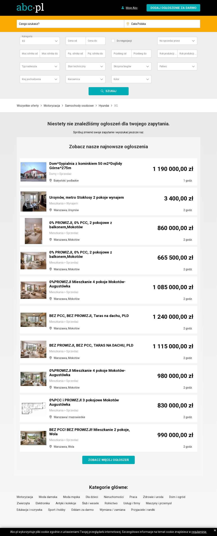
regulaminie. (199, 531)
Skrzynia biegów (122, 66)
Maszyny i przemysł (159, 503)
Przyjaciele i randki (143, 510)
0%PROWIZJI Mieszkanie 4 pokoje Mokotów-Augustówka (89, 284)
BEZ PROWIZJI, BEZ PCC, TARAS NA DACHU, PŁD (90, 343)
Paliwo (163, 66)
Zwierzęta (23, 503)
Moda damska (48, 497)
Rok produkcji (168, 53)
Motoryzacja (52, 105)
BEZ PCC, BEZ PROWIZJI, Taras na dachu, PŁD (91, 316)
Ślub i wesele (90, 503)
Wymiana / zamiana (112, 510)
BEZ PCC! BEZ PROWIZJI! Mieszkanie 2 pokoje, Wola (91, 432)
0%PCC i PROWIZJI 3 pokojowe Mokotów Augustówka (86, 402)
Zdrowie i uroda (153, 497)
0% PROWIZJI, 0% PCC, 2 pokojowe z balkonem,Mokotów (82, 225)
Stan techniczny (77, 66)
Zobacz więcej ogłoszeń (108, 460)
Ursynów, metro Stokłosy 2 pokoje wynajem (88, 197)
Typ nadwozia (29, 66)
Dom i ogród (177, 497)
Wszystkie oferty (28, 105)
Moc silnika (30, 53)
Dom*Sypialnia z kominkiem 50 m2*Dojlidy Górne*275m (87, 166)
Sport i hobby (56, 510)
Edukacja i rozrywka (29, 510)
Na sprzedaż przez (170, 40)
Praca (133, 497)
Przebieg (120, 53)
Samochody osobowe (79, 105)
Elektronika (43, 503)
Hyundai (104, 105)
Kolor (116, 79)
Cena (72, 40)
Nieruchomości (114, 497)
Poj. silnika (75, 53)
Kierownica (74, 79)
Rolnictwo (111, 503)
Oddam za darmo (82, 510)
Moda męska (71, 497)
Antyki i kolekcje (66, 503)
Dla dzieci (92, 497)
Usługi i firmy (131, 503)
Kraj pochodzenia (31, 79)
